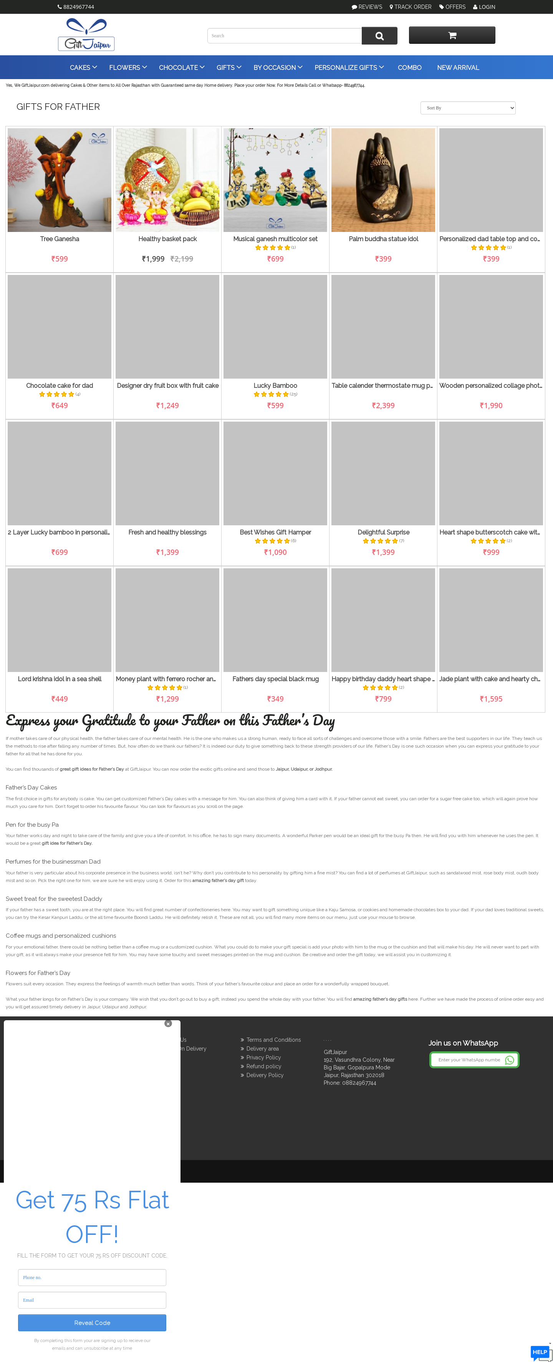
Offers (452, 7)
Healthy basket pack (167, 239)
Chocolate (181, 66)
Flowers (127, 66)
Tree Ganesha (59, 239)
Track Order (411, 7)
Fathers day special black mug (275, 679)
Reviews (370, 7)
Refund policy (264, 1066)
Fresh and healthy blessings (167, 532)
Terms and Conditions (274, 1040)
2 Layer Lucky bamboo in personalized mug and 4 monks (59, 532)
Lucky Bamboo (275, 385)
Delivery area (263, 1049)
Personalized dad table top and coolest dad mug (491, 239)
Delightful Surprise (383, 532)
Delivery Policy (265, 1075)
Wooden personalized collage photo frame (491, 385)
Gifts (228, 66)
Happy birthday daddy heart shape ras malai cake (383, 679)
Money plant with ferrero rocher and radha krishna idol (167, 679)
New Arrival (457, 67)
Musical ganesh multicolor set (275, 239)
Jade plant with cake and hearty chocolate (491, 679)
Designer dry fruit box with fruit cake (168, 385)
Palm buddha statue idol (383, 239)
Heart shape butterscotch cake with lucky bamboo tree (491, 532)
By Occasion (277, 66)
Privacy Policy (264, 1057)
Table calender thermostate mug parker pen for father (383, 385)
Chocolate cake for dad (59, 385)
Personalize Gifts (348, 66)
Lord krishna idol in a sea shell (59, 679)
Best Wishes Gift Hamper (275, 532)
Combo (409, 67)
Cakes (83, 66)
